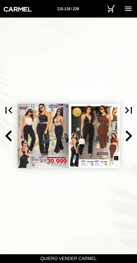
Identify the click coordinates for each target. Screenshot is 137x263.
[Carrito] (110, 9)
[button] (9, 136)
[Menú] (128, 9)
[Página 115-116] (68, 9)
